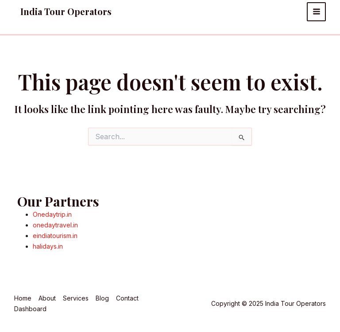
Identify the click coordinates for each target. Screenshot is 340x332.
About (47, 298)
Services (76, 298)
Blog (102, 298)
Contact (127, 298)
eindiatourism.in (55, 235)
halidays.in (48, 246)
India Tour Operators (66, 11)
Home (22, 298)
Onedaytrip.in (52, 214)
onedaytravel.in (55, 225)
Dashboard (30, 308)
